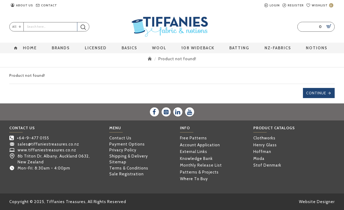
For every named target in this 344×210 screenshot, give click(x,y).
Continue (316, 93)
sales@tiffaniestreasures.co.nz (48, 144)
